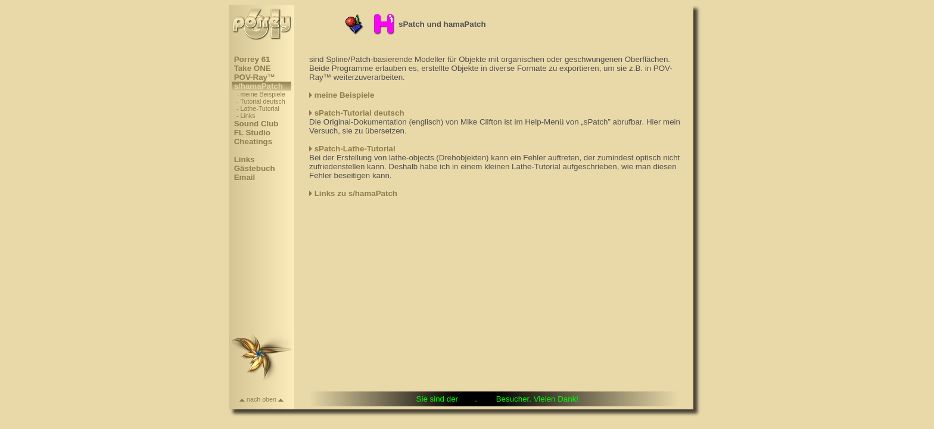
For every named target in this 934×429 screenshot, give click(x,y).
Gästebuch (254, 168)
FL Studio (252, 132)
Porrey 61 (252, 59)
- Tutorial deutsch (261, 101)
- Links (246, 115)
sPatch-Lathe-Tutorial (355, 148)
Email (244, 177)
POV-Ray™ (255, 77)
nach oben (261, 399)
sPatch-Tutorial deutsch (359, 112)
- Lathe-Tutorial (258, 108)
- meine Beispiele (261, 94)
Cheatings (253, 141)
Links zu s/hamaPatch (356, 193)
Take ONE (252, 68)
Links (244, 159)
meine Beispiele (345, 95)
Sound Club (256, 123)
